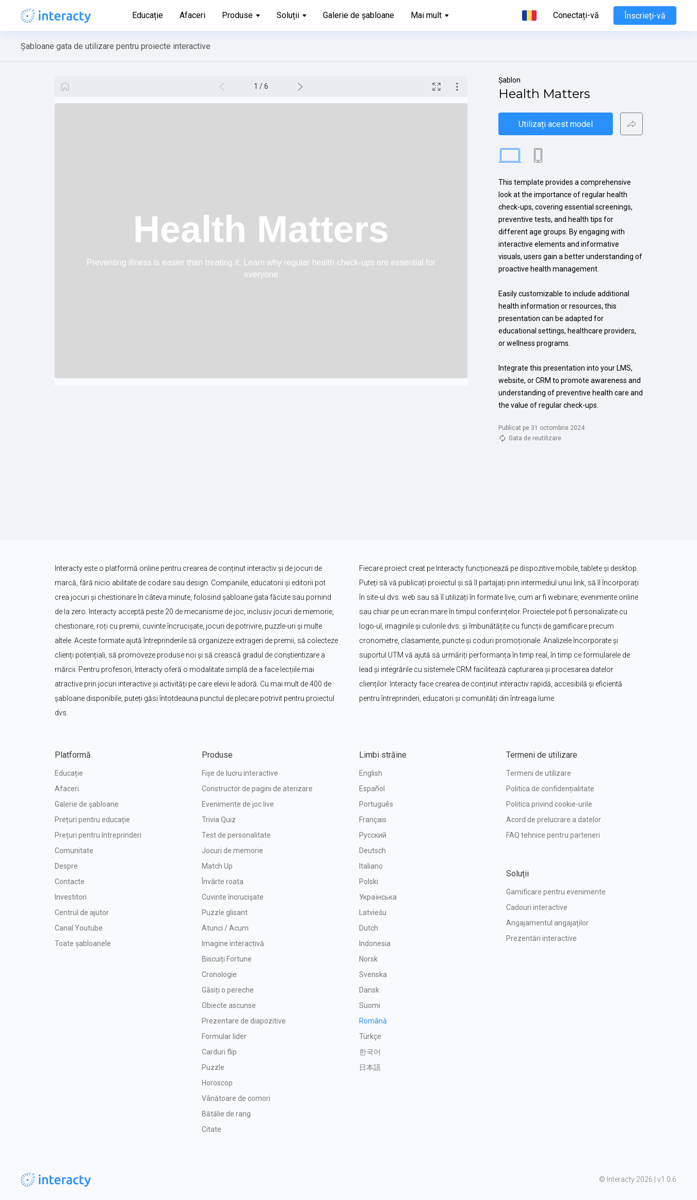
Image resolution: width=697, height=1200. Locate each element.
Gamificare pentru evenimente (556, 892)
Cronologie (219, 974)
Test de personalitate (236, 835)
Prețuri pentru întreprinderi (98, 835)
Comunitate (74, 850)
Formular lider (224, 1036)
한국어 (370, 1052)
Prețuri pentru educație (92, 819)
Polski (368, 881)
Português (376, 804)
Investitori (71, 897)
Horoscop (217, 1083)
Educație (147, 15)
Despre (66, 866)
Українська (378, 897)
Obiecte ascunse (229, 1005)
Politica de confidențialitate (550, 789)
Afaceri (192, 15)
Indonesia (375, 943)
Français (372, 819)
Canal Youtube (79, 928)
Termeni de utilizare (538, 773)
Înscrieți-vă (645, 16)
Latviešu (372, 912)
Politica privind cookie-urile (549, 804)
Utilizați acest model (555, 124)
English (370, 773)
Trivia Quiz (219, 819)
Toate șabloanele (83, 943)
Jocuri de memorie (232, 850)
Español (372, 789)
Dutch (368, 928)
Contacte (70, 881)
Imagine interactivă (233, 943)
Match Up (217, 866)
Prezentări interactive (541, 938)
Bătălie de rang (226, 1114)
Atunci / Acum (225, 928)
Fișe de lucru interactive (240, 773)
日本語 (370, 1067)
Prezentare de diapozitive (244, 1021)
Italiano (371, 866)
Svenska (373, 974)
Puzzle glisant (225, 912)
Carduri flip (219, 1052)
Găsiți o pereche (228, 990)
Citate (211, 1129)
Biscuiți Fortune (227, 959)
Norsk (368, 959)
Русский (372, 835)
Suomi (369, 1005)
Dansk (369, 990)
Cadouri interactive (537, 907)
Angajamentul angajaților (547, 923)
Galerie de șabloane (358, 15)
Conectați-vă (576, 15)
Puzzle (213, 1067)
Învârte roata (223, 881)
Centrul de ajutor (82, 912)
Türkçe (370, 1036)
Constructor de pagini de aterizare (257, 789)
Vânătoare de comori (236, 1098)
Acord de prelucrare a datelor (553, 819)
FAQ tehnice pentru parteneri (553, 835)
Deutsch (372, 850)
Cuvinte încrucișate (233, 897)
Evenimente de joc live (238, 804)
